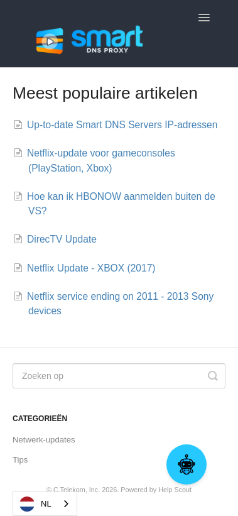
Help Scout (175, 489)
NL (35, 504)
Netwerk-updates (44, 439)
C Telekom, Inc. (76, 489)
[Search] (119, 375)
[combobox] (45, 503)
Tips (20, 459)
